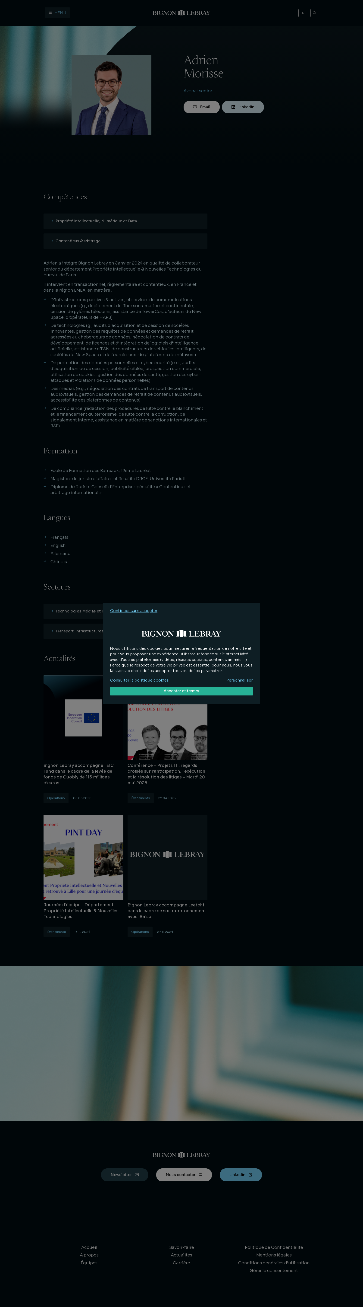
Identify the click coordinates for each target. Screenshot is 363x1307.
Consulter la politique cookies (139, 680)
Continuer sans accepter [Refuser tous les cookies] (133, 610)
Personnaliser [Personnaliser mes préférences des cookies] (240, 680)
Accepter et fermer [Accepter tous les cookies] (181, 691)
